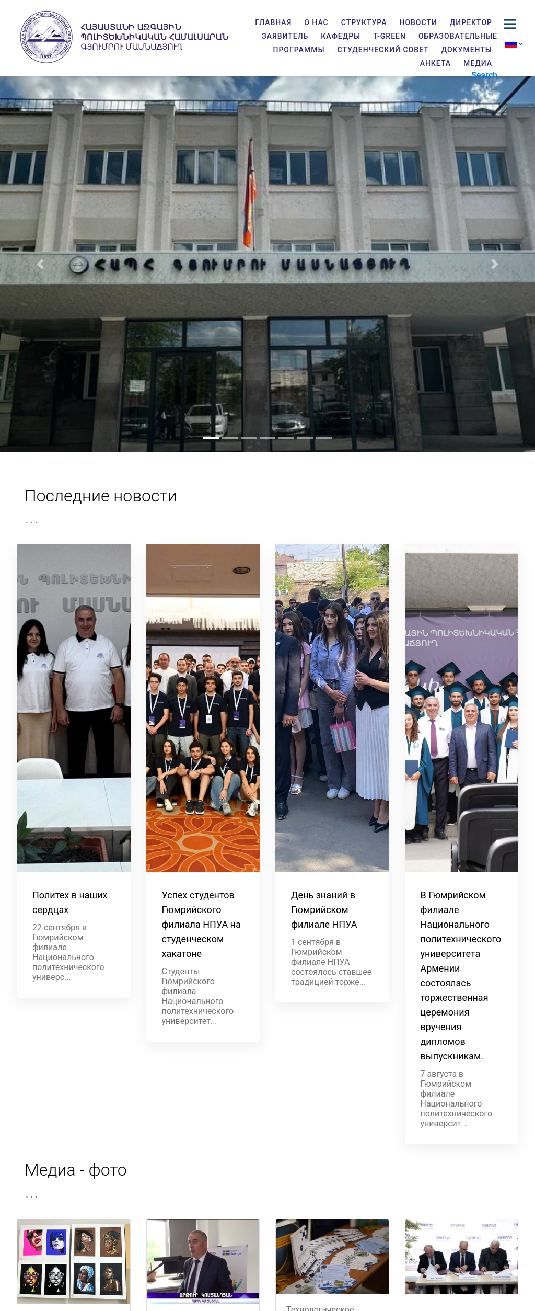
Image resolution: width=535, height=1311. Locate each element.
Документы (466, 49)
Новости (418, 22)
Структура (364, 22)
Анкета (435, 63)
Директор (471, 22)
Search (484, 75)
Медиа (477, 63)
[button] (40, 264)
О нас (316, 22)
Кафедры (340, 36)
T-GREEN (389, 36)
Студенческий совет (383, 49)
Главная (273, 22)
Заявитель (285, 36)
